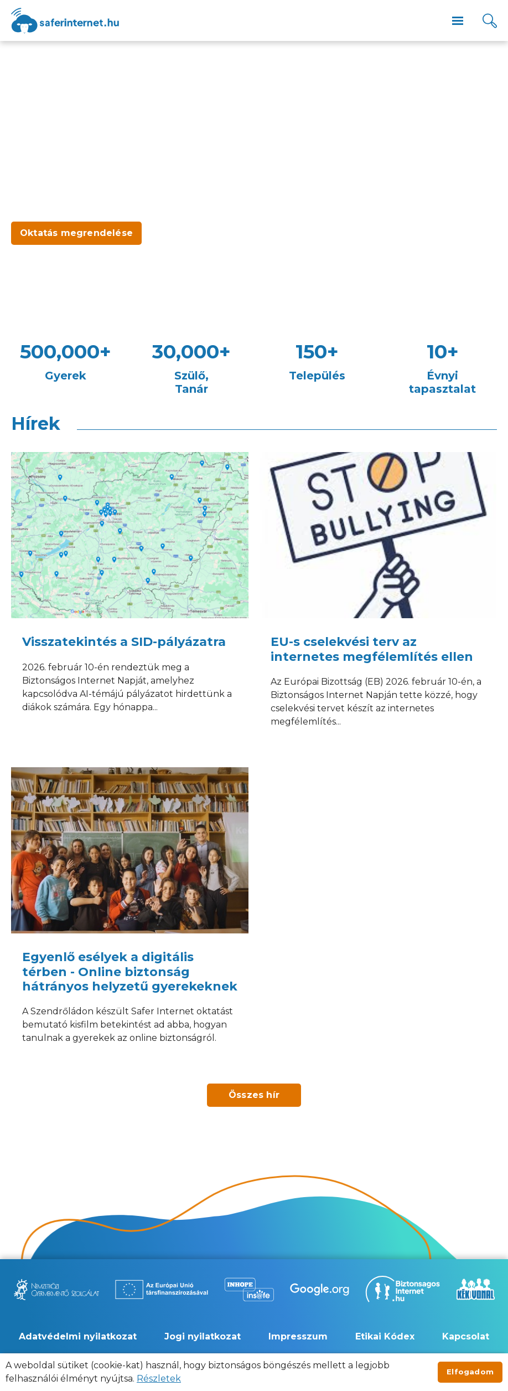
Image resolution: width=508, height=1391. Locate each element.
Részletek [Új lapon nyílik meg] (159, 1378)
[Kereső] (490, 20)
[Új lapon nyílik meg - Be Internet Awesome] (319, 1289)
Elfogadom (470, 1371)
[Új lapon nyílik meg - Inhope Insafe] (249, 1289)
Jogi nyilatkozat (202, 1336)
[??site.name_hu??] (65, 21)
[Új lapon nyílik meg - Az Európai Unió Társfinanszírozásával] (161, 1289)
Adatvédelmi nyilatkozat (78, 1336)
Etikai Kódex (384, 1336)
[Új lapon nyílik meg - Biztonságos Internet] (402, 1289)
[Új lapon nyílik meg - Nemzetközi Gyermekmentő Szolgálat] (56, 1289)
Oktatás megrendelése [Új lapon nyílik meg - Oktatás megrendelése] (76, 233)
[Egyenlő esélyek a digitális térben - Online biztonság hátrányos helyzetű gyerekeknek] (129, 919)
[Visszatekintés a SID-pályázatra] (129, 604)
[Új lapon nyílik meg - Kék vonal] (475, 1289)
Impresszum (298, 1336)
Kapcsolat (465, 1336)
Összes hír (254, 1095)
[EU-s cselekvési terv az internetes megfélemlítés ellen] (378, 604)
